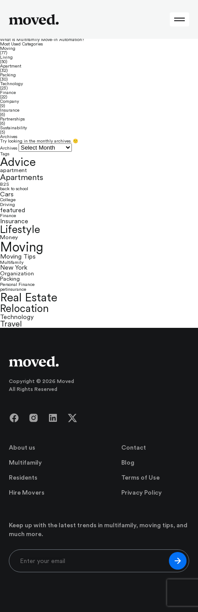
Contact (133, 447)
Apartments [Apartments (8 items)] (21, 177)
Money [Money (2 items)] (9, 237)
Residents (23, 477)
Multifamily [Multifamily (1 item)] (12, 262)
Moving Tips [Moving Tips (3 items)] (18, 256)
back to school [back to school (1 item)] (14, 188)
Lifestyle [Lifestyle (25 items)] (20, 229)
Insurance (9, 110)
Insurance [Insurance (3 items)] (14, 221)
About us (22, 447)
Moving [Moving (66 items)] (21, 246)
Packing (8, 75)
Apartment (10, 66)
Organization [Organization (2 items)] (17, 274)
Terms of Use (140, 477)
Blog (127, 462)
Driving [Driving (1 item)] (7, 204)
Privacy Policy (141, 492)
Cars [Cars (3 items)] (7, 194)
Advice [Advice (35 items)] (18, 162)
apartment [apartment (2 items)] (13, 170)
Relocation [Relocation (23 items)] (24, 308)
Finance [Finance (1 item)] (8, 215)
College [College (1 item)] (8, 199)
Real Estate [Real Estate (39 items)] (28, 298)
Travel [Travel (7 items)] (11, 324)
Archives (8, 148)
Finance (8, 92)
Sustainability (13, 128)
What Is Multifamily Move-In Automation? (42, 40)
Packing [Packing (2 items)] (10, 279)
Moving (7, 48)
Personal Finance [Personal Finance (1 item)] (17, 284)
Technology (11, 84)
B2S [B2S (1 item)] (4, 184)
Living (6, 57)
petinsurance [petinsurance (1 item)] (13, 289)
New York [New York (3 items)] (13, 267)
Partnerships (12, 119)
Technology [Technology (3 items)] (17, 317)
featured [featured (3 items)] (12, 210)
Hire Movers (27, 492)
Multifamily (25, 462)
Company (9, 101)
